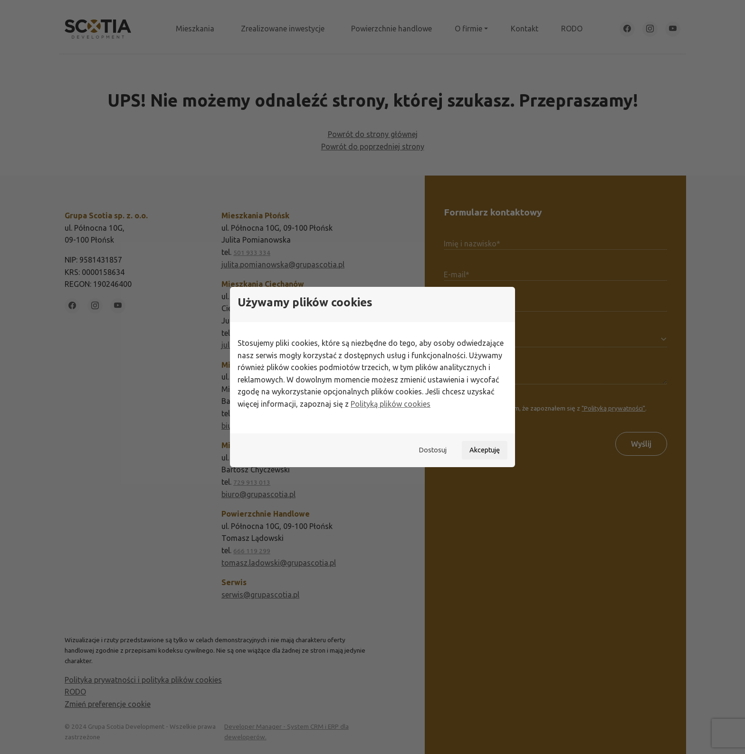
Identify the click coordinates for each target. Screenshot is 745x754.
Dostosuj (433, 450)
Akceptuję (484, 450)
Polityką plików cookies (390, 404)
